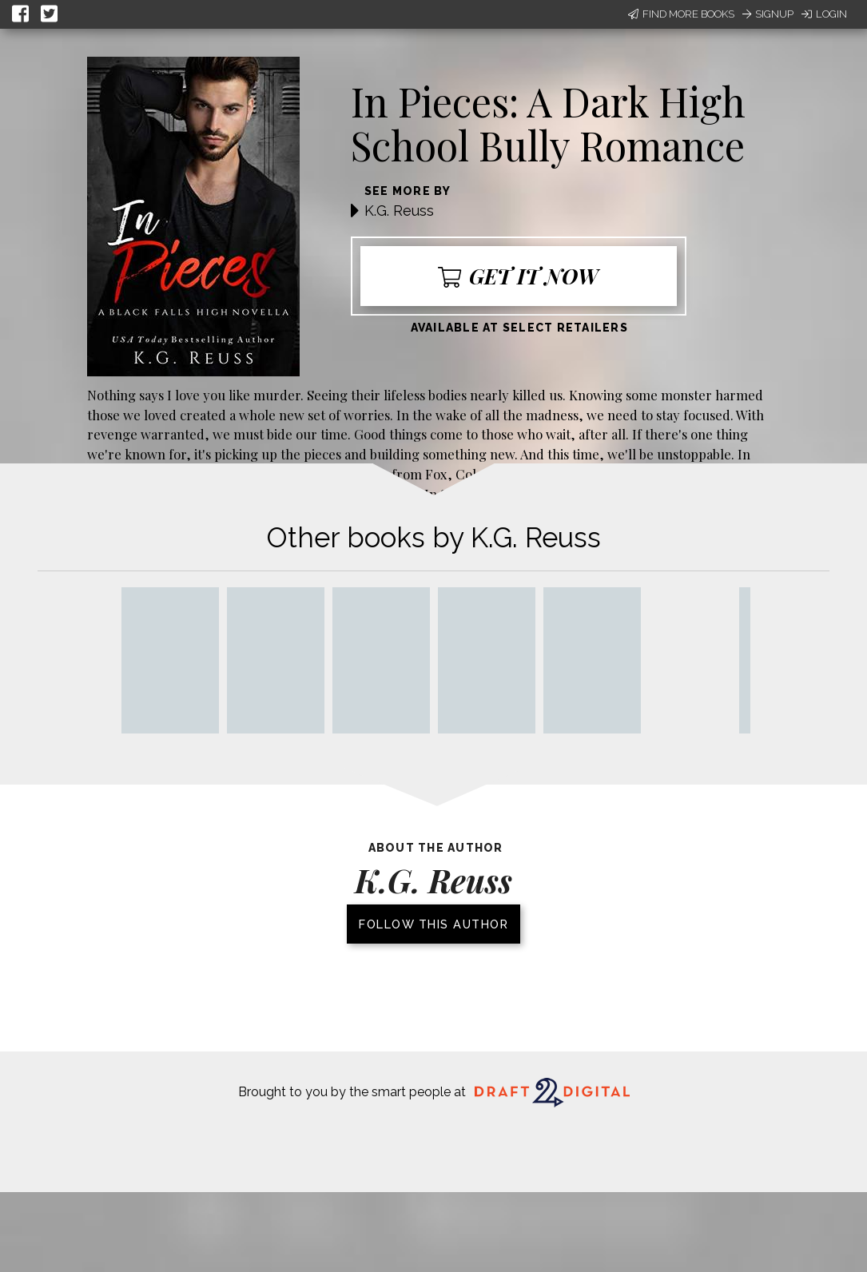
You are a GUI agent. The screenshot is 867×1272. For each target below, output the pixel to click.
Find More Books (681, 14)
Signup (767, 14)
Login (824, 14)
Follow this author (433, 924)
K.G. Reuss (399, 210)
